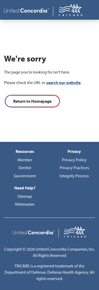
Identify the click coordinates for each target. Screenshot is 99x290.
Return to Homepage (32, 101)
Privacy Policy (74, 159)
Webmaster (25, 204)
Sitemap (24, 196)
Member (24, 159)
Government (25, 175)
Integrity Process (74, 175)
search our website (63, 82)
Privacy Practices (74, 167)
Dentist (24, 167)
